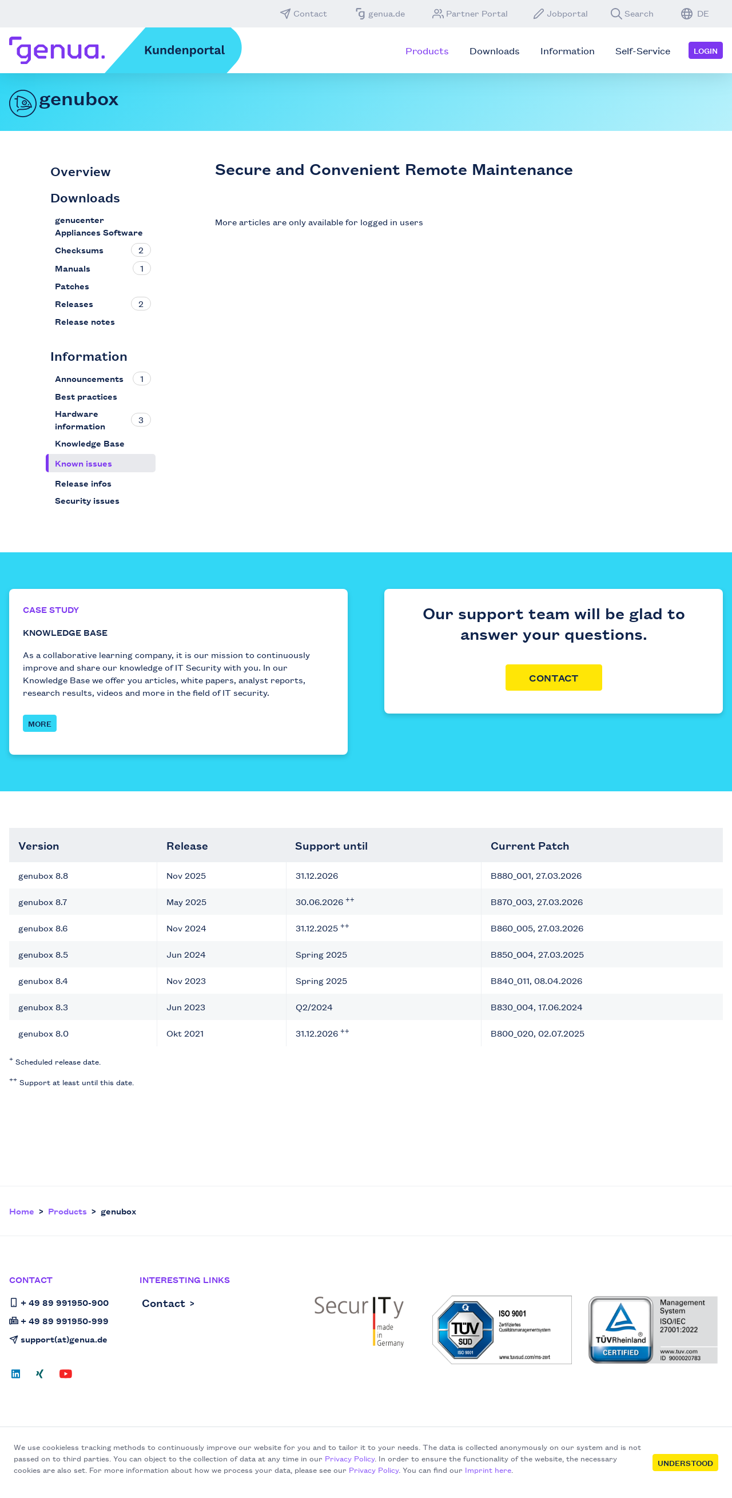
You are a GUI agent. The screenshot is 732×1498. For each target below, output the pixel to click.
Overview (80, 170)
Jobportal (560, 13)
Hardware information (80, 419)
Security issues (87, 500)
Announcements (89, 378)
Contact (303, 13)
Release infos (83, 483)
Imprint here (488, 1469)
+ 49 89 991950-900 (59, 1302)
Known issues (83, 463)
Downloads (85, 197)
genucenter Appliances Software (99, 225)
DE (695, 13)
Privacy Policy (350, 1458)
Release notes (85, 321)
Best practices (86, 396)
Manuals (72, 268)
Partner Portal (470, 13)
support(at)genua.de (58, 1339)
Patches (72, 286)
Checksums (79, 250)
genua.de (380, 13)
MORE (39, 723)
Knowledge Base (90, 443)
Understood (685, 1462)
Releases (74, 303)
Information (89, 355)
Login (706, 50)
